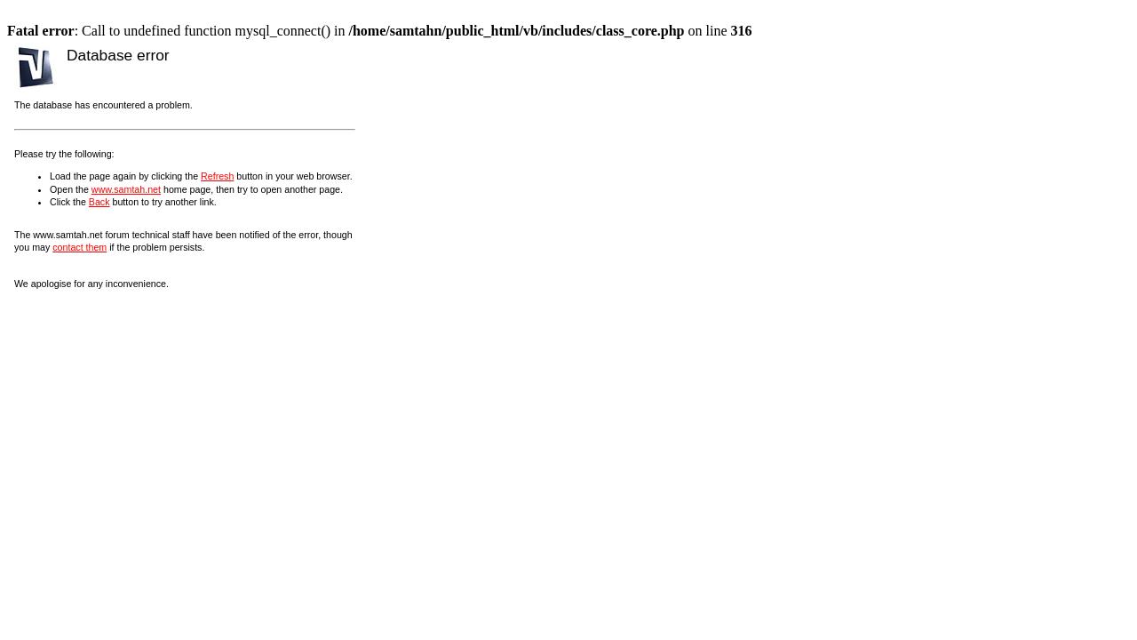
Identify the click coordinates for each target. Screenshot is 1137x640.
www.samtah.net (126, 189)
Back (99, 201)
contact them (79, 247)
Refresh (217, 176)
